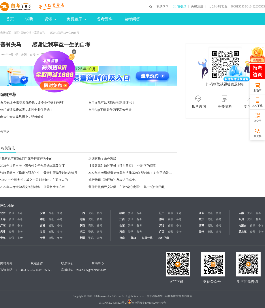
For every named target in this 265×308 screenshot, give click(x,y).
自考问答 (132, 19)
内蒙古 (242, 225)
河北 (161, 225)
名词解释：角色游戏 (102, 158)
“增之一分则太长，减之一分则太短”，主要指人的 (34, 180)
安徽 (42, 213)
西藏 (201, 225)
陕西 (82, 225)
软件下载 (163, 237)
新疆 (82, 237)
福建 (122, 213)
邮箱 (133, 237)
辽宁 (161, 213)
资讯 (50, 19)
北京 (3, 213)
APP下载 (257, 105)
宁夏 (42, 237)
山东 (122, 225)
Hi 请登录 (179, 6)
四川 (241, 219)
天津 (3, 231)
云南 (241, 213)
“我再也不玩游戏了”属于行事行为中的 (26, 158)
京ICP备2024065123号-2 (113, 302)
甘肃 (42, 231)
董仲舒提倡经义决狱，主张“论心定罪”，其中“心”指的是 (126, 187)
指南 (122, 237)
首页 (10, 19)
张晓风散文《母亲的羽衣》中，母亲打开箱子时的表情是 (38, 173)
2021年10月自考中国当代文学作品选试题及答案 (32, 165)
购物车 (257, 90)
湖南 (161, 219)
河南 (122, 231)
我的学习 (162, 6)
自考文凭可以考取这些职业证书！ (111, 102)
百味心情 (26, 32)
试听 (29, 19)
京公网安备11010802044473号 (146, 302)
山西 (82, 213)
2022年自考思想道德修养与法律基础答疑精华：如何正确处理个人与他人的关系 (142, 173)
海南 (82, 219)
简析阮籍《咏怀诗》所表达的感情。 (113, 180)
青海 (3, 237)
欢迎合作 (37, 263)
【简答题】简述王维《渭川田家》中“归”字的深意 (122, 165)
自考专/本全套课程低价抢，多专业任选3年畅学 (32, 102)
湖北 (42, 219)
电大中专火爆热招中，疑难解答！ (23, 116)
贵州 (201, 231)
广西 (161, 231)
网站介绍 (6, 263)
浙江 (82, 231)
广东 (3, 225)
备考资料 (105, 19)
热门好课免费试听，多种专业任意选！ (26, 109)
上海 (3, 219)
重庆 (201, 219)
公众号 (257, 120)
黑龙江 (242, 231)
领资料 (257, 136)
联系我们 (67, 263)
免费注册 (197, 6)
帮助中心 (98, 263)
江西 (122, 219)
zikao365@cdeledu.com (91, 270)
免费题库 (76, 19)
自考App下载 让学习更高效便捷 (110, 109)
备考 (20, 213)
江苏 (201, 213)
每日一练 (147, 237)
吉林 (42, 225)
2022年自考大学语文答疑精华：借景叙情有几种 (32, 187)
